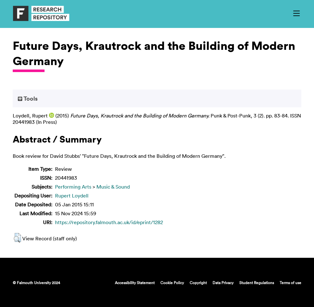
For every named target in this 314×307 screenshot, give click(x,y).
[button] (17, 238)
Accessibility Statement (135, 282)
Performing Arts (73, 187)
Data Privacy (223, 282)
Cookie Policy (172, 282)
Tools (28, 98)
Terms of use (290, 282)
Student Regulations (256, 282)
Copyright (198, 282)
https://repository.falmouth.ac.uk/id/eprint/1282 (109, 222)
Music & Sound (113, 187)
